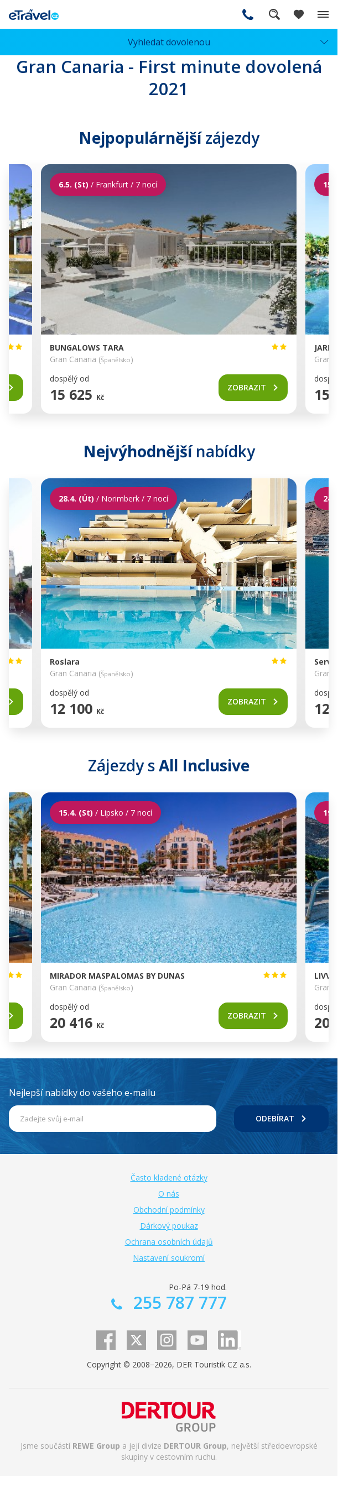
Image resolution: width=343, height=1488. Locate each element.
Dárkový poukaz (169, 1225)
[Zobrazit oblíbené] (298, 14)
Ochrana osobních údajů (169, 1241)
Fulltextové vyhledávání (274, 14)
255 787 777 (247, 14)
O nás (168, 1193)
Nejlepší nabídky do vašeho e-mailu (82, 1093)
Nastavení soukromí (169, 1257)
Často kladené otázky (169, 1177)
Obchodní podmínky (169, 1209)
